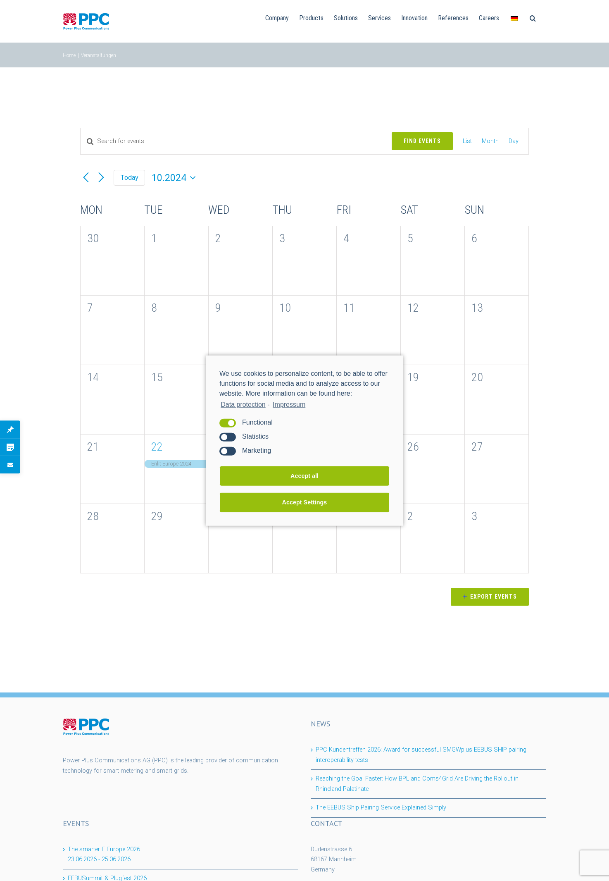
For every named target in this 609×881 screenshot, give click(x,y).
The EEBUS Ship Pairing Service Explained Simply (381, 807)
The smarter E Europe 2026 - (104, 854)
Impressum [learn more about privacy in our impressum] (289, 404)
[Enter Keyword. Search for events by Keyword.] (236, 141)
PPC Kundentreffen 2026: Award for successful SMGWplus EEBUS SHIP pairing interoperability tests (421, 755)
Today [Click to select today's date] (129, 177)
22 (157, 447)
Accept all (304, 476)
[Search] (533, 17)
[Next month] (101, 177)
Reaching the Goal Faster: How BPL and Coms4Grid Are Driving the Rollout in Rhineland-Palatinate (417, 784)
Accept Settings (304, 502)
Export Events (493, 596)
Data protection (243, 404)
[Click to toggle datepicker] (175, 178)
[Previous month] (86, 177)
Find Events (422, 141)
